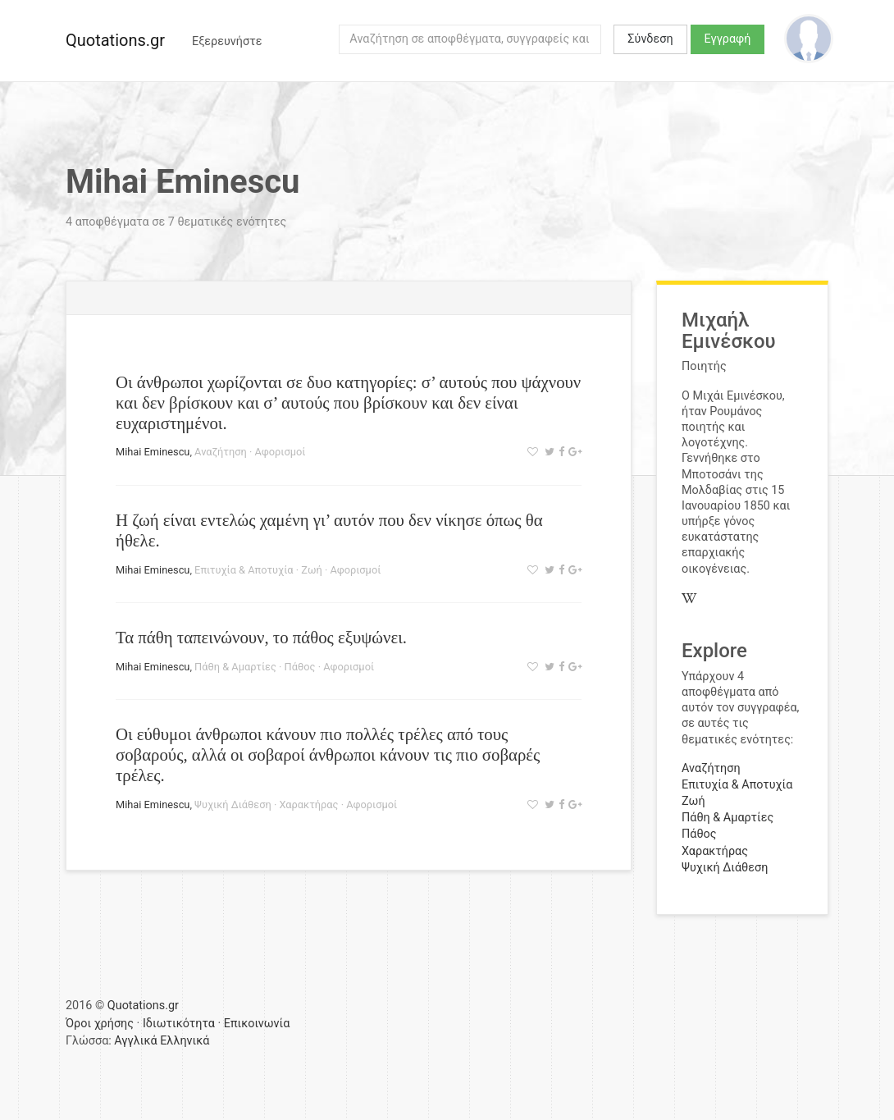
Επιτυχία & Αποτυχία (243, 570)
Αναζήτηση (220, 452)
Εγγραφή (728, 39)
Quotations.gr (115, 40)
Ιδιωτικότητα (179, 1024)
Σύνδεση (650, 39)
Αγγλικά (135, 1041)
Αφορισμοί (279, 452)
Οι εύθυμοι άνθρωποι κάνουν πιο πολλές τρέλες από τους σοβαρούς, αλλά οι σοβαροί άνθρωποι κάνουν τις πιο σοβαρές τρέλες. (328, 754)
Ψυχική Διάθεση (232, 804)
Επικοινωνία (257, 1024)
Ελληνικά (184, 1041)
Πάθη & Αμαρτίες (235, 667)
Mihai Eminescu (152, 452)
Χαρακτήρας (308, 804)
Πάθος (300, 667)
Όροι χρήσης (100, 1024)
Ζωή (311, 570)
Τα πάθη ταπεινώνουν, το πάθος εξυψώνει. (261, 637)
